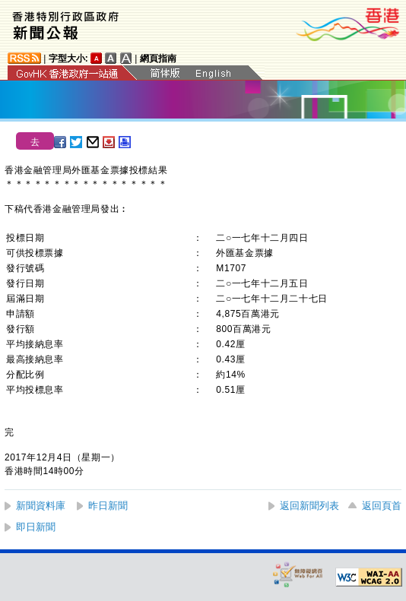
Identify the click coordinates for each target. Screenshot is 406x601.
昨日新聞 (108, 505)
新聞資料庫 (40, 505)
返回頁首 (381, 505)
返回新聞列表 (309, 505)
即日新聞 (36, 527)
